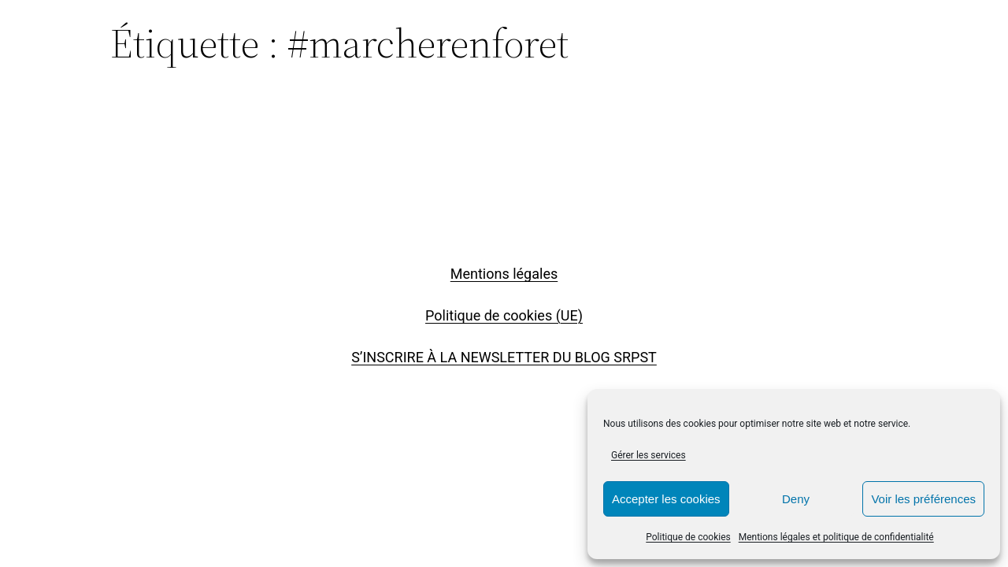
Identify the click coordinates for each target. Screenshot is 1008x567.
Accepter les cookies (666, 499)
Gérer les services (648, 455)
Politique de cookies (688, 537)
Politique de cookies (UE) (504, 315)
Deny (796, 499)
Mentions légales (504, 273)
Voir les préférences (923, 499)
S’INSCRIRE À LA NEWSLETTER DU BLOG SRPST (504, 357)
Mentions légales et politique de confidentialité (836, 537)
